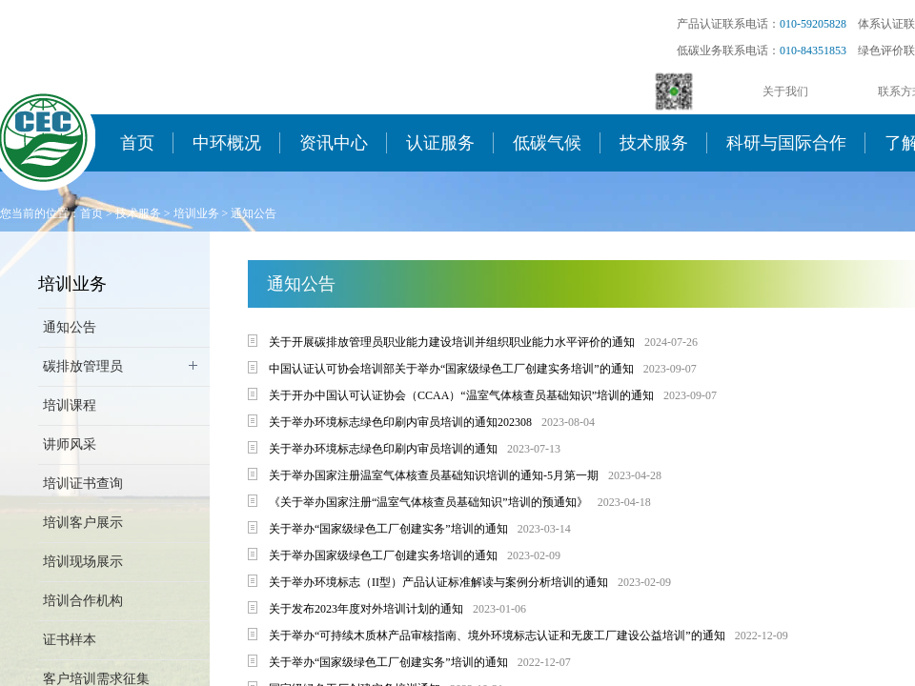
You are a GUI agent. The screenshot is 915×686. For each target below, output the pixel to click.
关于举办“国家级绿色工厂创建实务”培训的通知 (388, 528)
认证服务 (440, 142)
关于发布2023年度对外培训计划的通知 (366, 608)
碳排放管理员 (83, 366)
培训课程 (69, 405)
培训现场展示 (83, 562)
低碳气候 (547, 142)
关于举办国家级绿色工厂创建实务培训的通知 (383, 555)
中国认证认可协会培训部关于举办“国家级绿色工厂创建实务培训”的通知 (451, 368)
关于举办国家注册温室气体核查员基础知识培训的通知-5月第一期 (434, 475)
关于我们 (785, 91)
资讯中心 (333, 142)
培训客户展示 (83, 522)
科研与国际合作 (786, 142)
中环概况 (227, 142)
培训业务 (196, 213)
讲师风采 (69, 444)
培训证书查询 (83, 483)
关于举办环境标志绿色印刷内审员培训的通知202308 (400, 422)
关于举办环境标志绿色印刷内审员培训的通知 (383, 448)
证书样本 (69, 640)
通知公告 (253, 213)
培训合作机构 (83, 601)
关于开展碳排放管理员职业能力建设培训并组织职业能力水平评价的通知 (452, 342)
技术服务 (654, 142)
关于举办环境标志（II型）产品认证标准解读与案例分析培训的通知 (438, 582)
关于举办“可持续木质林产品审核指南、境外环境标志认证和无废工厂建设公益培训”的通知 (497, 635)
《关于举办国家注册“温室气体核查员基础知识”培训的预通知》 (428, 502)
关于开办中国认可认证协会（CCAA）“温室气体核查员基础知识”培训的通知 (461, 395)
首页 (137, 142)
